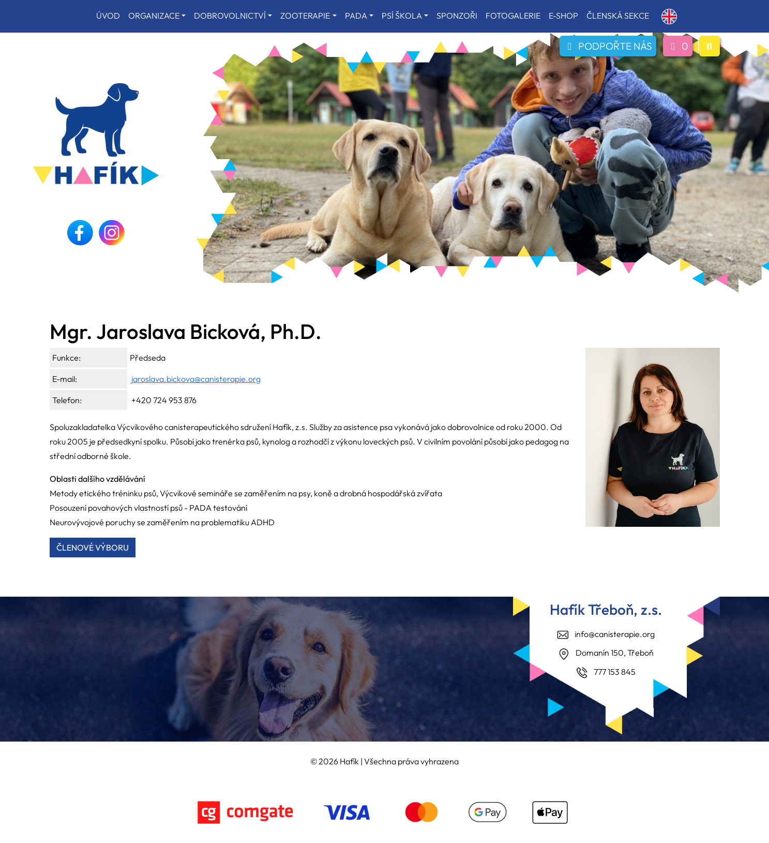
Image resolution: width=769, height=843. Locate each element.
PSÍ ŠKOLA (402, 15)
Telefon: (67, 400)
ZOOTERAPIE (305, 15)
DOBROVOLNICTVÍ (230, 15)
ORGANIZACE (153, 15)
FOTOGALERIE (513, 15)
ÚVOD (108, 15)
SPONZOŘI (456, 15)
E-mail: (64, 379)
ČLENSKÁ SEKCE (617, 15)
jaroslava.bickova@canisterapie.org (196, 379)
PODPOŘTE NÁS (608, 46)
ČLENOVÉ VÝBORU (92, 547)
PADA (356, 15)
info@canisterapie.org (615, 634)
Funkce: (66, 357)
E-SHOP (563, 15)
